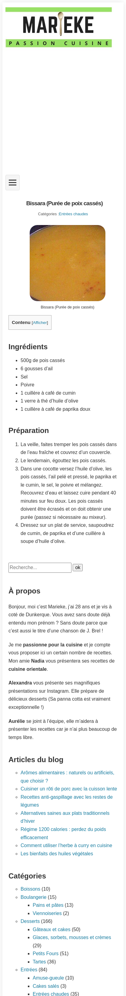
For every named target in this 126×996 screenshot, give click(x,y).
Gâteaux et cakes (52, 929)
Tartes (39, 961)
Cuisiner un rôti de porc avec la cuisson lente (69, 788)
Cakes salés (46, 986)
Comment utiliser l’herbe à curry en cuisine (66, 845)
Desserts (30, 921)
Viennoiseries (47, 913)
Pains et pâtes (48, 905)
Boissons (30, 889)
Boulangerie (33, 897)
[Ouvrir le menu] (12, 182)
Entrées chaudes (73, 214)
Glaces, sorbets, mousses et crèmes (72, 937)
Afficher (40, 322)
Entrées (29, 969)
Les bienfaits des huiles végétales (57, 853)
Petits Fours (45, 953)
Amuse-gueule (48, 977)
